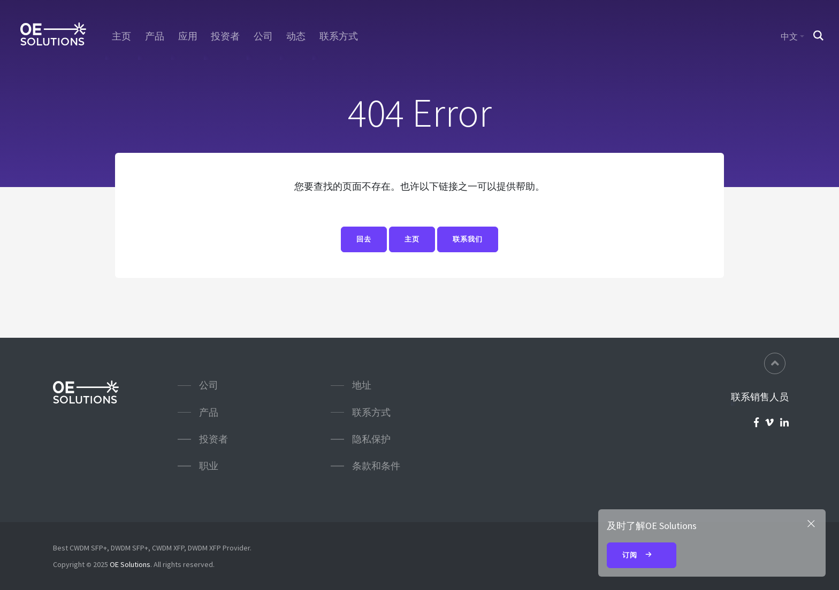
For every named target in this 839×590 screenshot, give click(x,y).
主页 (121, 36)
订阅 (641, 555)
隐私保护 (371, 439)
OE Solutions (130, 564)
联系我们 (468, 239)
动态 (296, 36)
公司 (263, 36)
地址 (361, 385)
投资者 (225, 36)
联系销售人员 (760, 397)
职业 (208, 466)
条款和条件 (376, 466)
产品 (154, 36)
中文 (789, 36)
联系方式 (338, 36)
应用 (187, 36)
